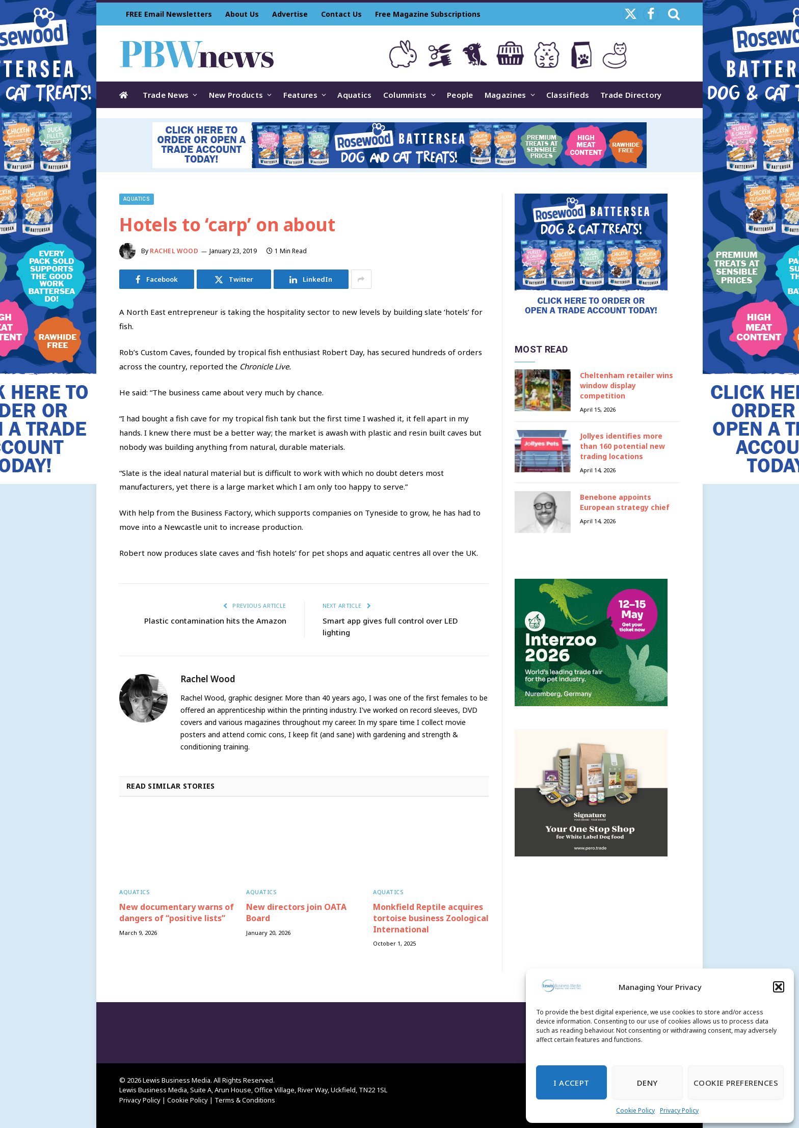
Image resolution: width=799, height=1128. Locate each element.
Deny (647, 1083)
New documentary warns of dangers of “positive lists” (176, 913)
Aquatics (354, 95)
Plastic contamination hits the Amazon (215, 620)
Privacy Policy (679, 1110)
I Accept (571, 1083)
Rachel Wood (174, 251)
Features (300, 95)
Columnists (405, 95)
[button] (779, 987)
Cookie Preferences (736, 1083)
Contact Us (341, 14)
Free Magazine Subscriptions (428, 14)
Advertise (290, 14)
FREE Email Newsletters (169, 14)
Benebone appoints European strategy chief (625, 502)
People (460, 95)
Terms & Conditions (245, 1100)
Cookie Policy (635, 1110)
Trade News (166, 95)
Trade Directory (631, 95)
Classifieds (567, 95)
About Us (242, 14)
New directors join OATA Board (296, 913)
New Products (236, 95)
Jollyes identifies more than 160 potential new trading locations (622, 446)
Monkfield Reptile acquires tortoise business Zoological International (431, 918)
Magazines (505, 95)
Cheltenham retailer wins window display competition (626, 385)
